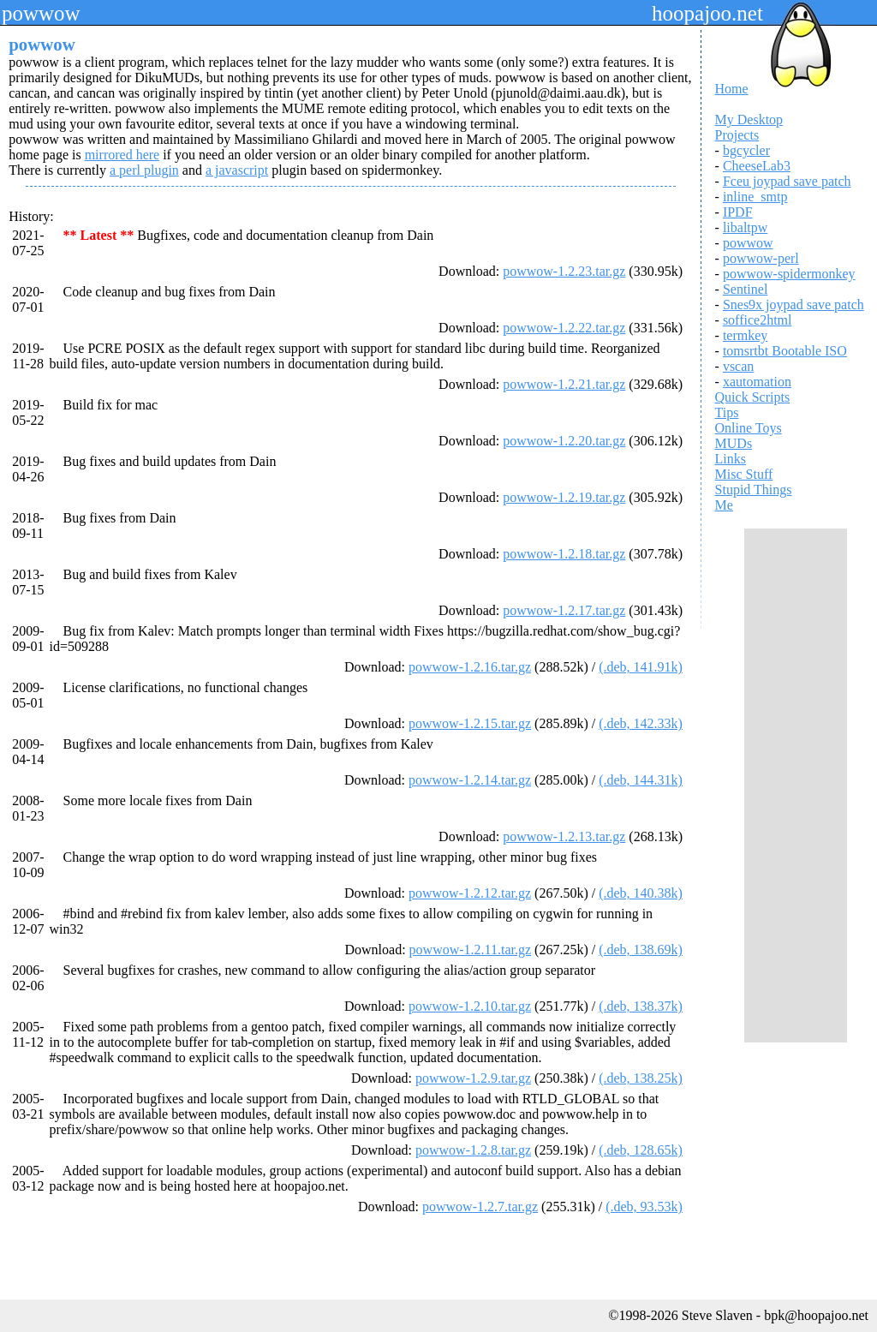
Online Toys (748, 428)
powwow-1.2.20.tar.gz (564, 440)
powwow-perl (761, 258)
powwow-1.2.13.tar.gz (564, 836)
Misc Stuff (744, 474)
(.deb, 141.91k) (641, 667)
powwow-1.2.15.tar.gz (470, 723)
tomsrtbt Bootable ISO (785, 350)
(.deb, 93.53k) (644, 1206)
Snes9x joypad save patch (793, 304)
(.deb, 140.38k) (641, 893)
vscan (738, 366)
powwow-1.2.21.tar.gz (564, 384)
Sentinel (745, 289)
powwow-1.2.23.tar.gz (564, 271)
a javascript (237, 170)
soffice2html (757, 320)
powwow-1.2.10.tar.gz (470, 1006)
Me (724, 505)
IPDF (738, 212)
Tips (727, 412)
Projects (737, 135)
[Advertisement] (795, 785)
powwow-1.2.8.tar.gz (473, 1150)
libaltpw (745, 227)
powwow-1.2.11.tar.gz (470, 949)
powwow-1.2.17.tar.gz (564, 610)
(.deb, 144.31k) (641, 780)
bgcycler (746, 150)
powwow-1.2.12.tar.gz (470, 893)
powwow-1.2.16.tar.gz (470, 667)
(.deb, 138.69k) (641, 949)
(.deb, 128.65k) (641, 1150)
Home (732, 88)
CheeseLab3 (756, 165)
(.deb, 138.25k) (641, 1078)
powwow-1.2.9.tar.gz (473, 1078)
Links (730, 458)
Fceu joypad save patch (787, 181)
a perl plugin (144, 170)
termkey (745, 335)
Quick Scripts (752, 397)
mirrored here (122, 154)
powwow (748, 243)
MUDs (734, 443)
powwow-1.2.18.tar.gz (564, 554)
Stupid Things (753, 489)
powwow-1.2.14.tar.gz (470, 780)
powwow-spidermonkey (789, 273)
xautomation (757, 381)
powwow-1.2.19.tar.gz (564, 497)
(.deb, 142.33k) (641, 723)
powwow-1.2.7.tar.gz (480, 1206)
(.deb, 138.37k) (641, 1006)
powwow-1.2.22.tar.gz (564, 327)
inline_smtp (755, 196)
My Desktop (749, 119)
